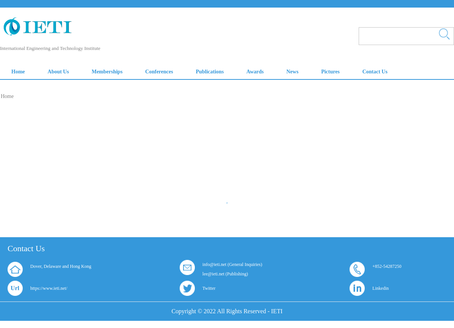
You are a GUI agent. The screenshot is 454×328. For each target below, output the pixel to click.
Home (7, 96)
